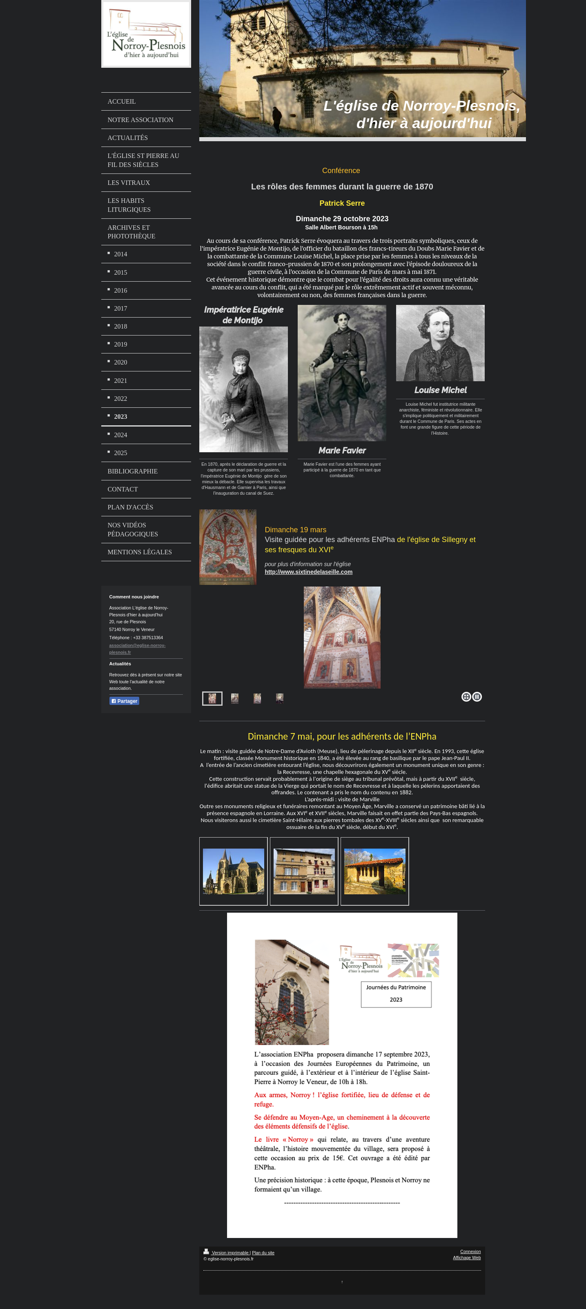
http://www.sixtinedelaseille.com (308, 572)
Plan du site (263, 1252)
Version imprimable (226, 1252)
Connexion (470, 1251)
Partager (124, 701)
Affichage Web (467, 1257)
